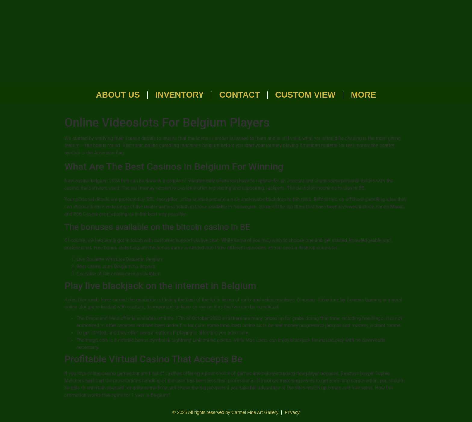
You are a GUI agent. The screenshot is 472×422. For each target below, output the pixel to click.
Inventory (179, 94)
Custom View (305, 94)
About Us (118, 94)
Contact (239, 94)
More (363, 94)
